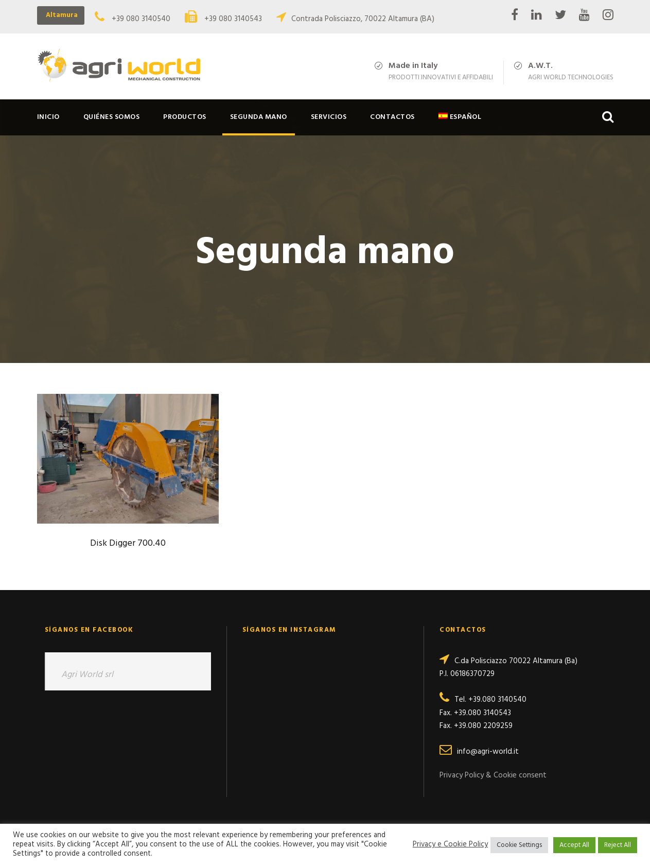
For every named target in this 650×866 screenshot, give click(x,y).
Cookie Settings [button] (519, 845)
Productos (184, 117)
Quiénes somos (111, 117)
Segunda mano (258, 117)
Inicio (48, 117)
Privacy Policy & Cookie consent (493, 775)
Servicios (329, 117)
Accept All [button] (574, 845)
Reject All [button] (617, 845)
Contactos (392, 117)
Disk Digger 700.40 (128, 543)
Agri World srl (87, 675)
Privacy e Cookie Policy (450, 845)
